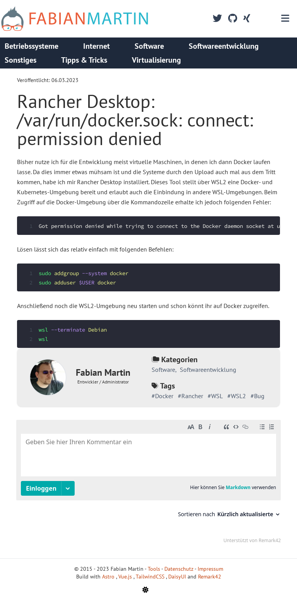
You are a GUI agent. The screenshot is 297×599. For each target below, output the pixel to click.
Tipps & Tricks (84, 60)
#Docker (162, 396)
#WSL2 (236, 396)
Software (149, 46)
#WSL (215, 396)
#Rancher (190, 396)
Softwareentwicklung (224, 46)
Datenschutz (178, 568)
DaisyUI (178, 576)
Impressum (210, 568)
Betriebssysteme (31, 46)
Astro (109, 576)
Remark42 (209, 576)
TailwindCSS (151, 576)
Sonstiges (20, 60)
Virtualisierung (156, 60)
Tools (154, 568)
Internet (96, 46)
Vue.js (125, 576)
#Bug (258, 396)
